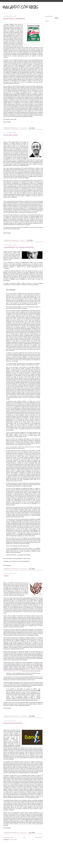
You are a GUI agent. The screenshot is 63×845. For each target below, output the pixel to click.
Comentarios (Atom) (13, 839)
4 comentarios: (22, 240)
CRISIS (6, 576)
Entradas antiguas (38, 837)
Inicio (24, 837)
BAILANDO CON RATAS (20, 7)
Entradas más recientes (8, 837)
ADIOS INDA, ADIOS (10, 135)
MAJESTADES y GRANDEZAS (14, 19)
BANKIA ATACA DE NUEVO (13, 723)
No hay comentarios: (23, 568)
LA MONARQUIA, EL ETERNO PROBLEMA (18, 247)
